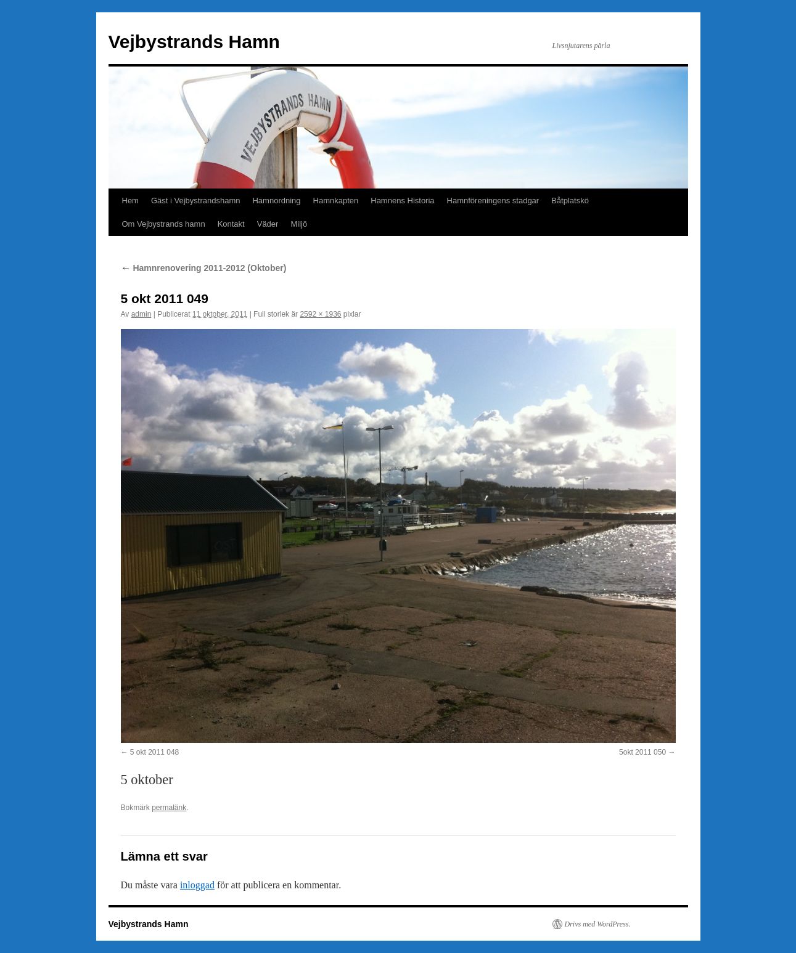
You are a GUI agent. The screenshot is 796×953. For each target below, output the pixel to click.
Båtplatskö (570, 200)
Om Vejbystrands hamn (163, 224)
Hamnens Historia (402, 200)
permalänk (169, 807)
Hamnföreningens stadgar (493, 200)
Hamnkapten (336, 200)
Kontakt (231, 224)
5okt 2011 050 (642, 752)
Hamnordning (276, 200)
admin (141, 314)
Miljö (298, 224)
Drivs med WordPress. (598, 924)
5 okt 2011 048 (154, 752)
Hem (130, 200)
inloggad (197, 885)
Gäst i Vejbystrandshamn (195, 200)
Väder (268, 224)
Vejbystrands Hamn (194, 41)
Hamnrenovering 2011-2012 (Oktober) (204, 268)
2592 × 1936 (320, 314)
